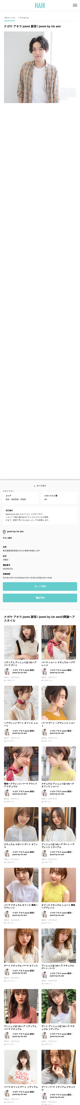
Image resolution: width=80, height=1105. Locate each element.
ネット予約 (40, 395)
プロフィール (9, 18)
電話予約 (40, 406)
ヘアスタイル (23, 18)
